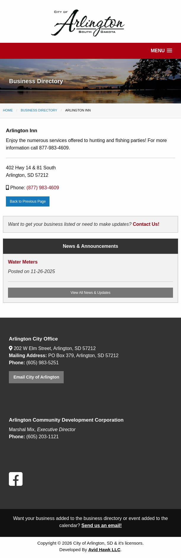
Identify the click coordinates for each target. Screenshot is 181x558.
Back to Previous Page (28, 201)
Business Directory (39, 110)
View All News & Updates (90, 293)
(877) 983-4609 (43, 187)
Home (8, 110)
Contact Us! (146, 224)
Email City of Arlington (36, 377)
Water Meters (23, 261)
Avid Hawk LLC (104, 549)
